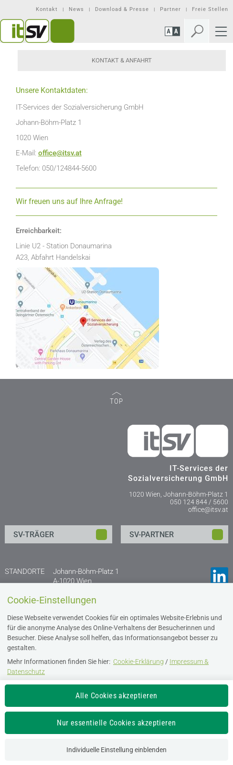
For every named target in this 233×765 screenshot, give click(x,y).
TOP (116, 399)
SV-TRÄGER (33, 534)
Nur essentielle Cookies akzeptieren (116, 722)
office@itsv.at (208, 509)
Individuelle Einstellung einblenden (116, 750)
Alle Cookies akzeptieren (116, 695)
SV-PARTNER (151, 534)
